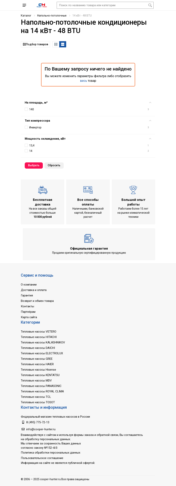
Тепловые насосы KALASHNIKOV (43, 342)
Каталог (26, 15)
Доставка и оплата (34, 290)
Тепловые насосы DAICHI (38, 348)
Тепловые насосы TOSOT (38, 402)
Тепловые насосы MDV (36, 380)
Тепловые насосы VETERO (38, 331)
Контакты (27, 306)
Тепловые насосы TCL (36, 397)
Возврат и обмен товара (37, 301)
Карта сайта (29, 317)
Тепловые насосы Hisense (38, 369)
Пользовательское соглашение (42, 458)
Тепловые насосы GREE (37, 359)
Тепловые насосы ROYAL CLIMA (42, 391)
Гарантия (27, 295)
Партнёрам (28, 312)
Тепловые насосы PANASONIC (41, 386)
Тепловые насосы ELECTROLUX (42, 353)
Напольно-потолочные (52, 15)
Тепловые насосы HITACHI (39, 337)
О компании (29, 284)
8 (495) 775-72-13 (37, 422)
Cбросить (54, 165)
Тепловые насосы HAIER (37, 364)
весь (83, 81)
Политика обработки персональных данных (50, 452)
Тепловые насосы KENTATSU (40, 375)
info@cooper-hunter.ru (40, 429)
